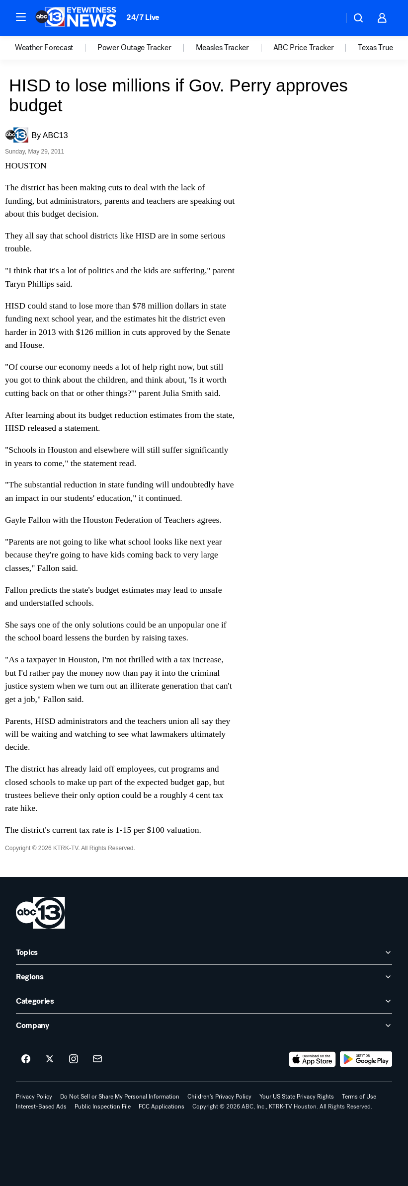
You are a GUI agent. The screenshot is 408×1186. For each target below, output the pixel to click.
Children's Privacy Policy (219, 1097)
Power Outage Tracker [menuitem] (134, 47)
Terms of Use (359, 1097)
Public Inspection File (103, 1106)
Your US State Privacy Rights (296, 1097)
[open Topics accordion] (204, 952)
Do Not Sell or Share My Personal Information (119, 1097)
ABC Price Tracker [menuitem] (303, 47)
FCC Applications (161, 1106)
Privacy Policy (34, 1097)
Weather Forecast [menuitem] (44, 47)
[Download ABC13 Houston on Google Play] (366, 1059)
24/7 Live (143, 17)
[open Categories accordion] (204, 1001)
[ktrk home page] (40, 913)
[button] (20, 17)
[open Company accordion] (204, 1025)
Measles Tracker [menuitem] (222, 47)
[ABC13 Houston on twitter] (50, 1059)
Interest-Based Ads (41, 1106)
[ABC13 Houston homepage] (75, 18)
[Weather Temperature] (328, 18)
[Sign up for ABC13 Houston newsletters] (97, 1059)
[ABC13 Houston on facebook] (26, 1059)
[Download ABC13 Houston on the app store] (312, 1059)
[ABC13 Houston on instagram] (73, 1059)
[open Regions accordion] (204, 977)
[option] (56, 47)
